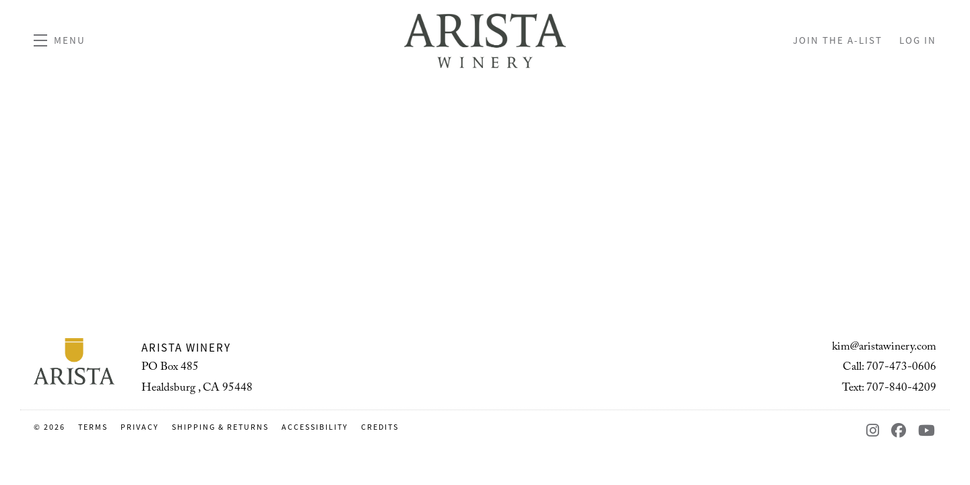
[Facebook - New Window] (901, 431)
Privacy (141, 427)
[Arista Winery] (74, 361)
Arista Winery (485, 40)
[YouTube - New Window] (927, 431)
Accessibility (316, 427)
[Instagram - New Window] (875, 431)
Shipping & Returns (221, 427)
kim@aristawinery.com (884, 348)
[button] (60, 40)
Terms (94, 427)
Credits (380, 427)
